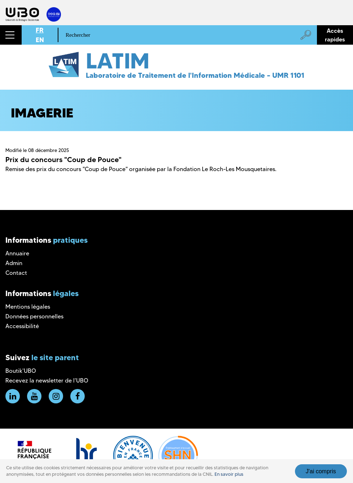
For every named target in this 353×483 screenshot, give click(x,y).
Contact (16, 272)
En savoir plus (229, 474)
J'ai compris (321, 471)
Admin (13, 263)
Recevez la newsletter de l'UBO (46, 380)
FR (40, 30)
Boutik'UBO (20, 370)
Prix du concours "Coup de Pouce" (63, 159)
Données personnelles (34, 316)
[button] (11, 35)
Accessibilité (22, 326)
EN (40, 40)
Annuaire (17, 253)
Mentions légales (27, 306)
